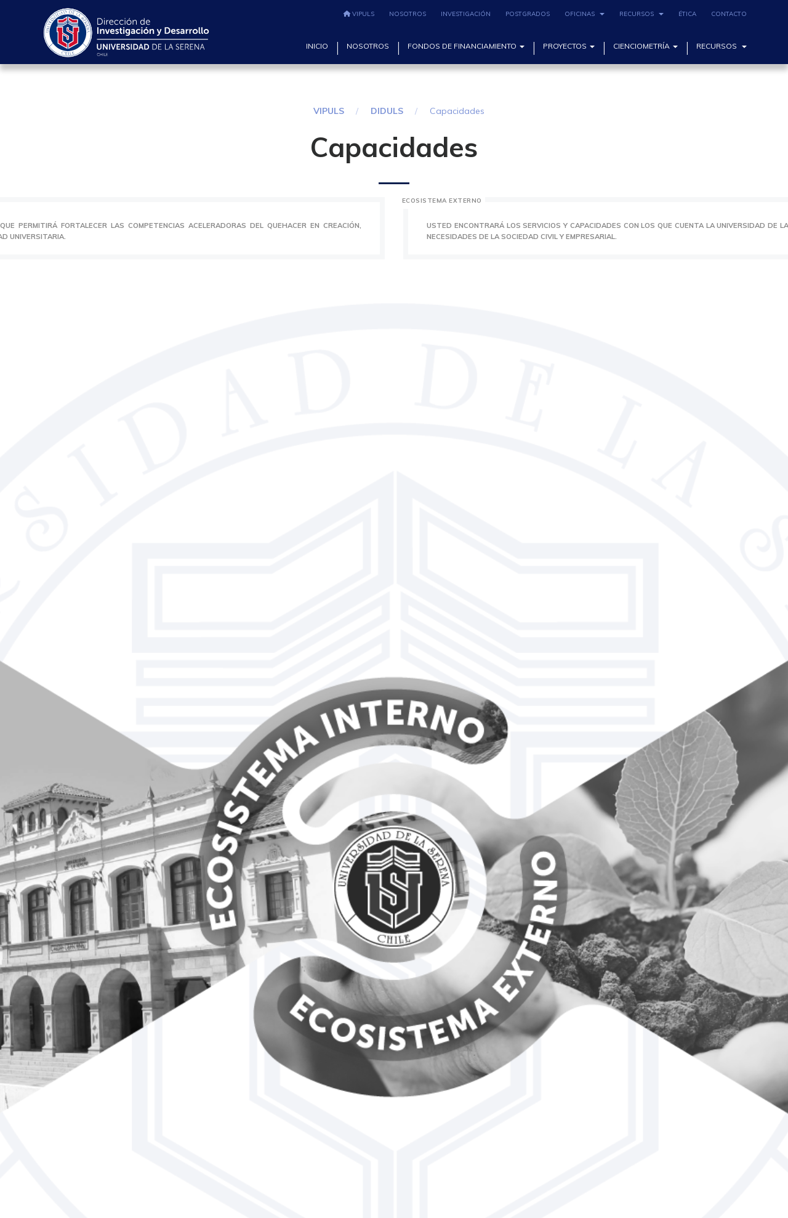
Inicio (317, 46)
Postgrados (527, 14)
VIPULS (359, 14)
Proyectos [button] (569, 46)
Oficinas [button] (585, 14)
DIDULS (387, 110)
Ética (687, 14)
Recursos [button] (641, 14)
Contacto (729, 14)
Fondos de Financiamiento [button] (466, 46)
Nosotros (407, 14)
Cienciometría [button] (645, 46)
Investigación (466, 14)
